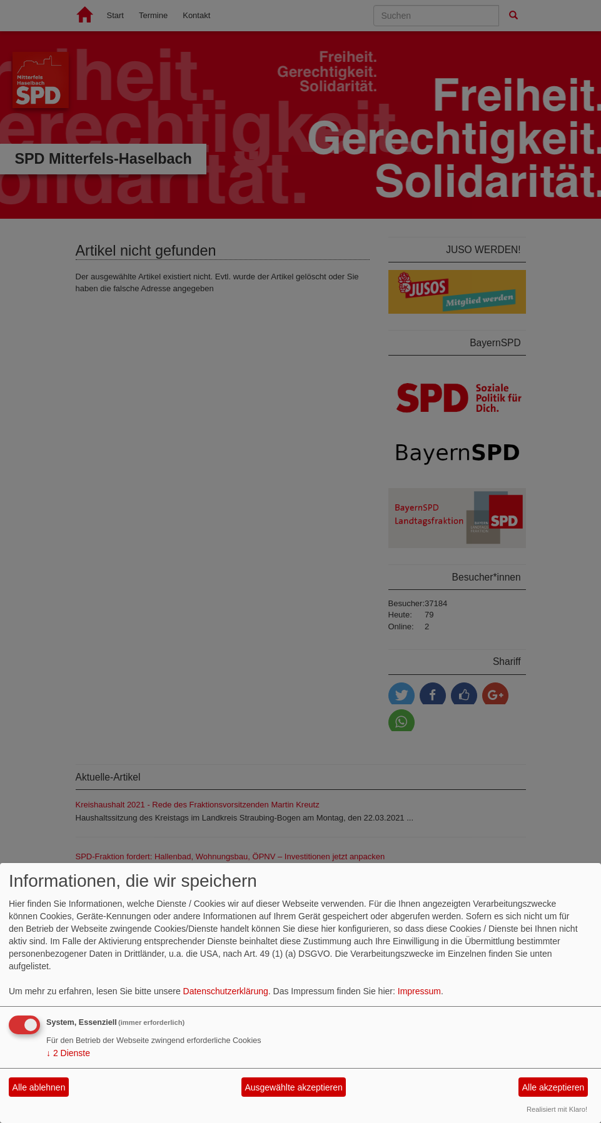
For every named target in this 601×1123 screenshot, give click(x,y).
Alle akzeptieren (553, 1087)
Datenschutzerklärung (225, 991)
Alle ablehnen (39, 1087)
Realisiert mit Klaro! (557, 1109)
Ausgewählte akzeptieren (293, 1087)
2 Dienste (68, 1053)
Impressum (419, 991)
